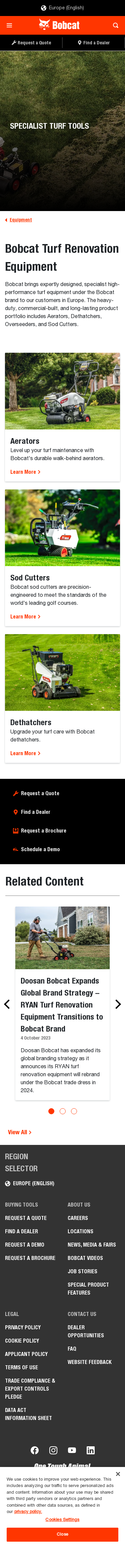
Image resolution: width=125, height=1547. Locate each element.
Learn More (25, 472)
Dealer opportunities (86, 1331)
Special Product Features (88, 1289)
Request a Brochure (43, 831)
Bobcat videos (85, 1258)
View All (20, 1132)
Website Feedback (90, 1362)
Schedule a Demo (40, 849)
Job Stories (82, 1271)
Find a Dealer (35, 812)
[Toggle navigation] (11, 25)
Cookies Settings (62, 1520)
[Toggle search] (114, 25)
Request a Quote (40, 793)
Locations (80, 1231)
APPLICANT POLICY (26, 1354)
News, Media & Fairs (92, 1245)
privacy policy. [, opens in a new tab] (28, 1512)
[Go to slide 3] (74, 1111)
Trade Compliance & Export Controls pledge (30, 1389)
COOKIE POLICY (22, 1341)
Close (62, 1534)
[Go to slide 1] (51, 1111)
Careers (78, 1218)
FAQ (72, 1349)
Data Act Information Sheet (28, 1414)
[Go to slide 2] (63, 1111)
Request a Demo (24, 1245)
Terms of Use (21, 1367)
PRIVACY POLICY (23, 1327)
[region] (62, 1507)
